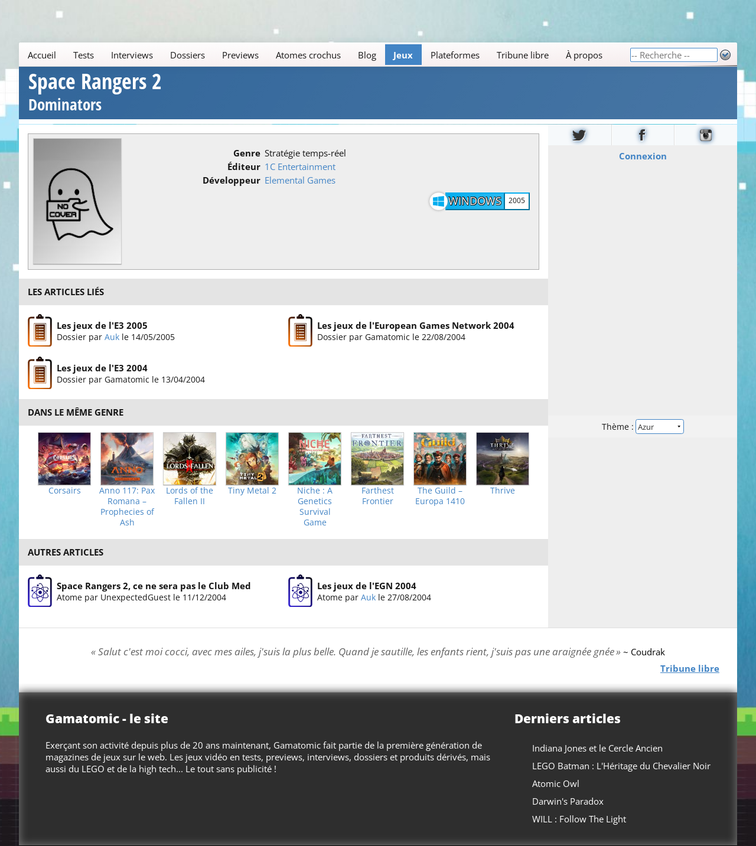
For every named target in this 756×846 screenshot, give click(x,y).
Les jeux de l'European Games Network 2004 (415, 325)
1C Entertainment (300, 166)
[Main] (324, 54)
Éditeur (243, 166)
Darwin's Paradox (568, 801)
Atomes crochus (308, 55)
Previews (240, 55)
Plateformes (455, 55)
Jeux (403, 55)
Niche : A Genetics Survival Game (315, 506)
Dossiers (187, 55)
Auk (112, 336)
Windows (474, 201)
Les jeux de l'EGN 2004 (366, 586)
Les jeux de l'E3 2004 (102, 368)
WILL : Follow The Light (579, 819)
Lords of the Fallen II (189, 496)
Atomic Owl (555, 783)
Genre (246, 153)
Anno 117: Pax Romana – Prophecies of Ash (127, 506)
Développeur (231, 180)
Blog (367, 55)
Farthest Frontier (377, 496)
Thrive (502, 490)
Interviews (132, 55)
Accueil (42, 55)
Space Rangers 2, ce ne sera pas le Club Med (154, 586)
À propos (584, 55)
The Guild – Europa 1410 (440, 496)
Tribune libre (523, 55)
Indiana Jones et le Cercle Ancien (597, 748)
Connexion (643, 155)
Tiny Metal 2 (252, 490)
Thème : (642, 426)
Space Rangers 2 (95, 93)
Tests (83, 55)
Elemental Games (300, 180)
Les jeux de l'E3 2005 (102, 325)
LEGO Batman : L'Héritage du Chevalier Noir (621, 766)
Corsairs (64, 490)
